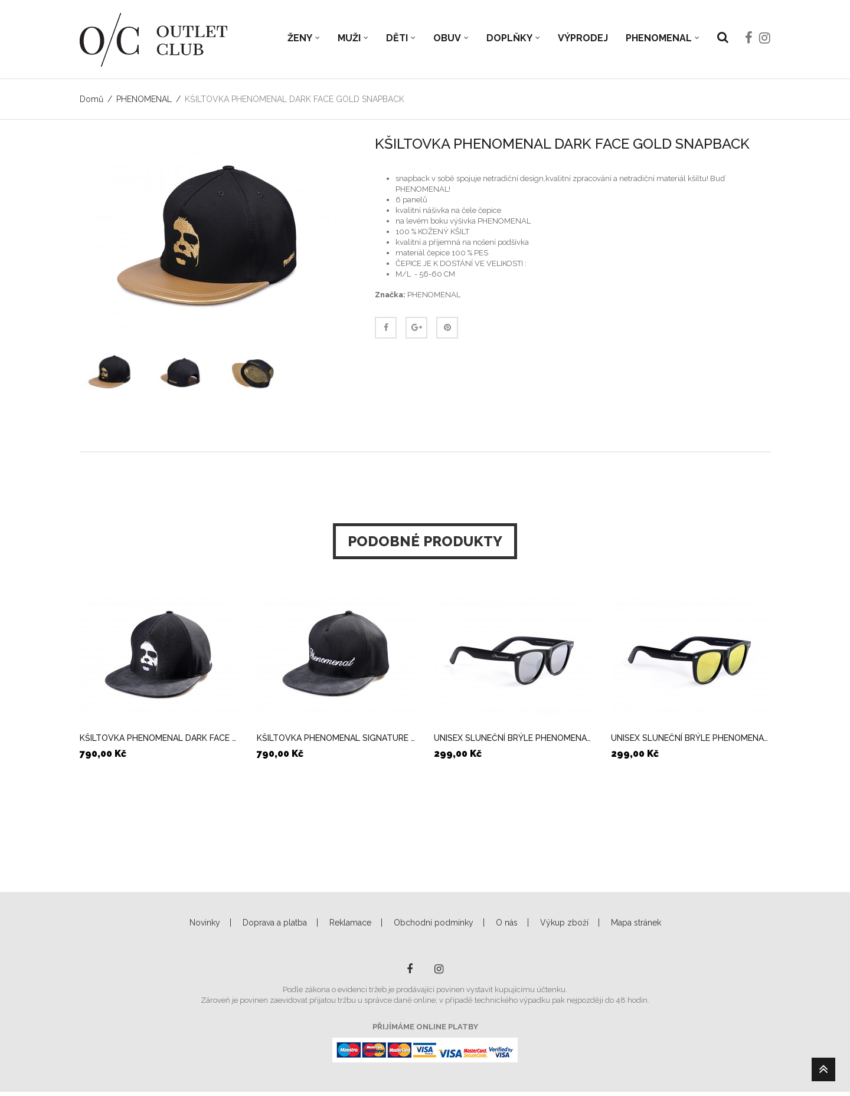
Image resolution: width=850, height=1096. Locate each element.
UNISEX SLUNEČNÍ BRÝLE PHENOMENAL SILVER (513, 738)
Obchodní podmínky (433, 922)
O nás (507, 922)
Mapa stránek (636, 922)
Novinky (204, 922)
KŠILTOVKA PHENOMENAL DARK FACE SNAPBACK (159, 738)
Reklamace (350, 922)
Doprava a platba (275, 922)
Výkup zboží (564, 922)
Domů (91, 99)
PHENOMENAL (144, 99)
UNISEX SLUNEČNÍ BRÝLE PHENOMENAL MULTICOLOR (690, 738)
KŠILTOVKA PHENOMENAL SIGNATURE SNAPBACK (336, 738)
